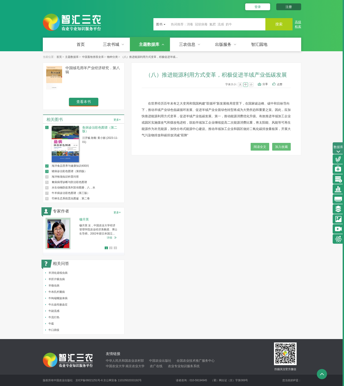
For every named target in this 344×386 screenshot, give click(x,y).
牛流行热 (53, 317)
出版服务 (225, 44)
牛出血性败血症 (58, 304)
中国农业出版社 (160, 360)
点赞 (282, 84)
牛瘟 (51, 323)
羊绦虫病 (53, 285)
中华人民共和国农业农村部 (125, 360)
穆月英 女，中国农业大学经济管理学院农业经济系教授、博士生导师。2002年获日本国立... (98, 229)
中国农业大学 (115, 366)
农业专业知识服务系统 (184, 366)
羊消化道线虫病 (58, 272)
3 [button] (115, 248)
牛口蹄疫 (53, 330)
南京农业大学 (135, 366)
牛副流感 (53, 311)
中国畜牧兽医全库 (93, 57)
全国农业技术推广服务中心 (196, 360)
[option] (83, 233)
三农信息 (189, 44)
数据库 (338, 149)
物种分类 (112, 57)
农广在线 (156, 366)
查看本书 (83, 102)
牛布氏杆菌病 (56, 291)
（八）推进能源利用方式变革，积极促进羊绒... (149, 57)
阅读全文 (260, 147)
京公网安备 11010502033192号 (122, 380)
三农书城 (113, 44)
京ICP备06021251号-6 (89, 380)
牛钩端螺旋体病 (58, 298)
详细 (109, 237)
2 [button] (111, 248)
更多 (117, 119)
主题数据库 (151, 44)
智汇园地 (259, 44)
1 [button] (106, 248)
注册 (289, 7)
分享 (265, 84)
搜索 (279, 24)
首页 (81, 44)
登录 (257, 7)
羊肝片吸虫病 (56, 279)
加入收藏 (281, 147)
